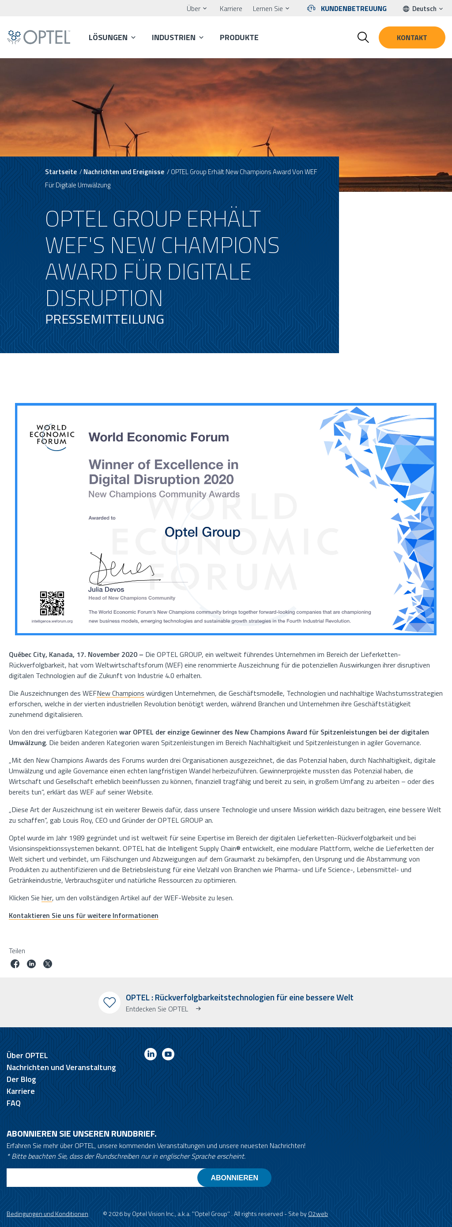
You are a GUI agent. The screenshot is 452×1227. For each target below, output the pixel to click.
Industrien (174, 37)
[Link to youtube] (168, 1055)
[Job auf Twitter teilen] (47, 964)
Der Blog (21, 1079)
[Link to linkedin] (150, 1055)
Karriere (231, 8)
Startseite (61, 172)
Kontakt (412, 37)
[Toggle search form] (363, 37)
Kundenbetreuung (354, 8)
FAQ (14, 1103)
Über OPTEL (27, 1055)
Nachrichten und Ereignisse (123, 172)
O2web (318, 1213)
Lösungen (108, 37)
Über (193, 8)
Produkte (239, 37)
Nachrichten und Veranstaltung (61, 1067)
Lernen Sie (268, 8)
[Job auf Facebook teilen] (15, 964)
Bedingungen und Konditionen (47, 1213)
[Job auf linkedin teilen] (31, 964)
